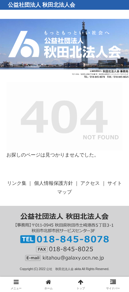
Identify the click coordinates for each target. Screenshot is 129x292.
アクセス (90, 183)
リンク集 (16, 183)
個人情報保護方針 (53, 183)
